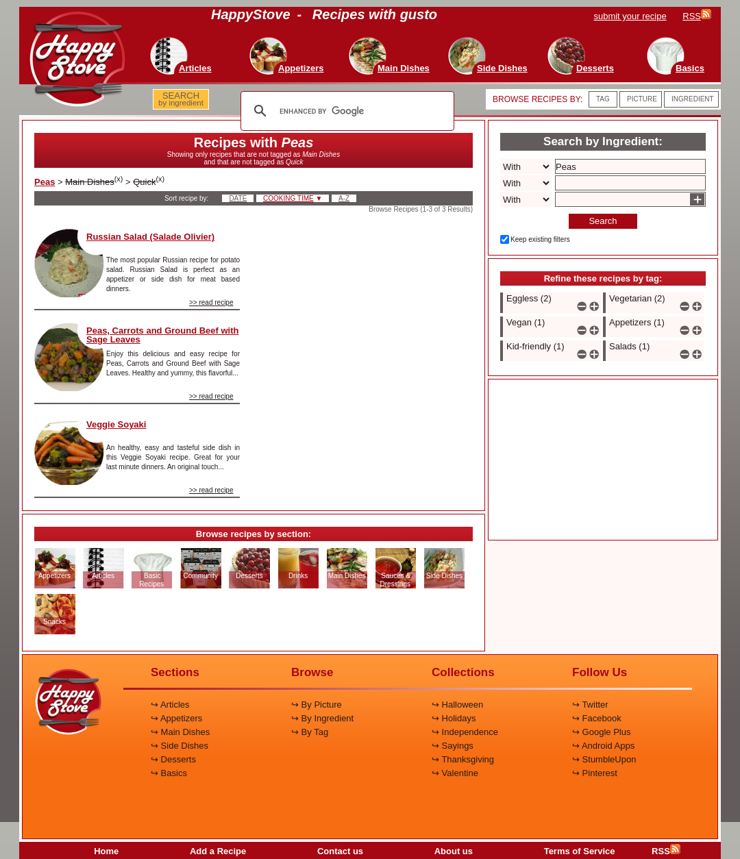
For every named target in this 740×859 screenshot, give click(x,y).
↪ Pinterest (594, 773)
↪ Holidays (454, 718)
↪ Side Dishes (179, 745)
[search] (345, 111)
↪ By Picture (316, 704)
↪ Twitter (590, 704)
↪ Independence (465, 732)
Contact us (340, 851)
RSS (666, 851)
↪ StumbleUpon (604, 759)
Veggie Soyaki (116, 424)
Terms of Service (579, 851)
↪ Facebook (596, 718)
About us (453, 851)
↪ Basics (169, 773)
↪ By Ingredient (322, 718)
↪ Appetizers (176, 718)
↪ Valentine (455, 773)
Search (603, 221)
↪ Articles (170, 704)
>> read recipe (211, 302)
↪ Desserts (173, 759)
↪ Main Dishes (180, 732)
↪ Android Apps (603, 745)
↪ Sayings (452, 745)
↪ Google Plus (601, 732)
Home (106, 851)
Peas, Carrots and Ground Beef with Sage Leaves (162, 335)
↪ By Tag (309, 732)
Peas (44, 182)
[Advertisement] (368, 297)
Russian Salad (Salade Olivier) (150, 237)
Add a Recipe (218, 851)
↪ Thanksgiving (463, 759)
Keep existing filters (540, 239)
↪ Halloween (457, 704)
